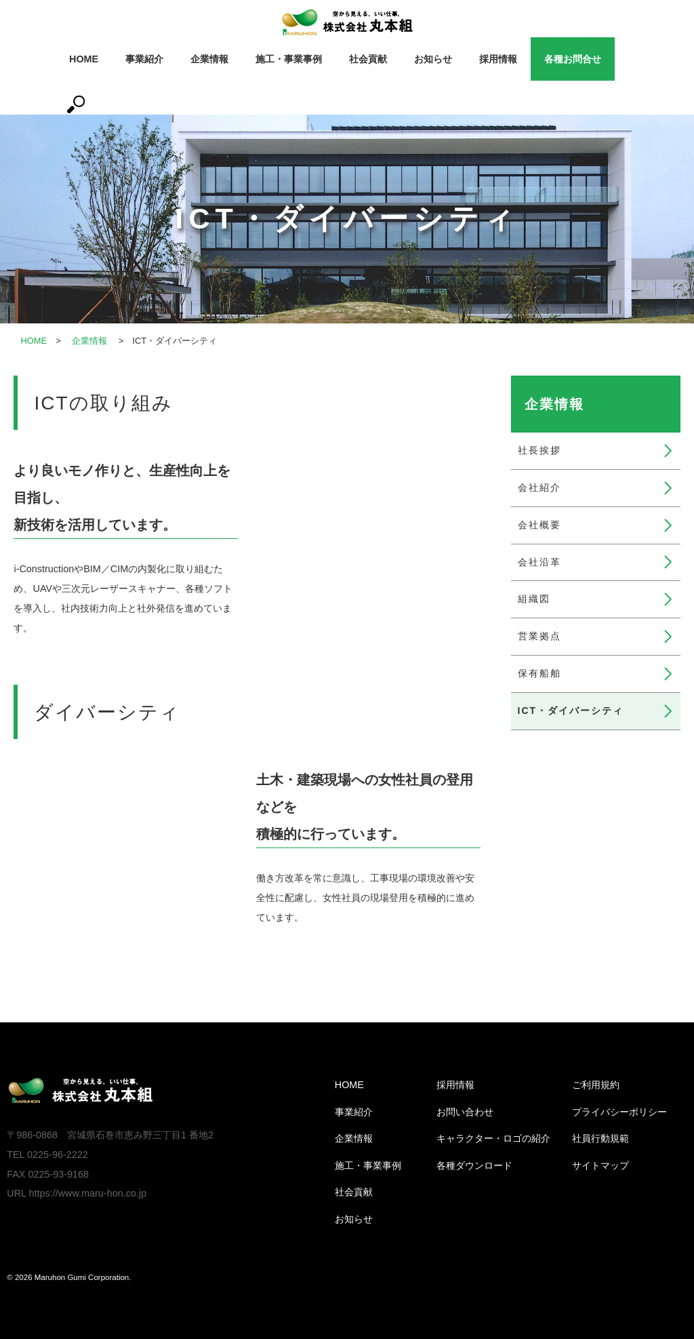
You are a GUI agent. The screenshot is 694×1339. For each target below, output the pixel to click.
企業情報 (209, 59)
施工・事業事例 (289, 59)
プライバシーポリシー (619, 1111)
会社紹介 (539, 487)
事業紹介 (144, 59)
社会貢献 (368, 59)
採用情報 (498, 59)
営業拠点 (539, 636)
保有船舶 (539, 673)
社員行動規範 (600, 1138)
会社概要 (539, 524)
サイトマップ (600, 1165)
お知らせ (433, 59)
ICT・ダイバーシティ (571, 710)
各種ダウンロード (474, 1165)
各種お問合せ (572, 59)
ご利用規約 (595, 1084)
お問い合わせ (464, 1111)
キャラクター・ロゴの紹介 (493, 1138)
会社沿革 (539, 562)
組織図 (534, 598)
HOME (83, 59)
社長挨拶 (539, 450)
